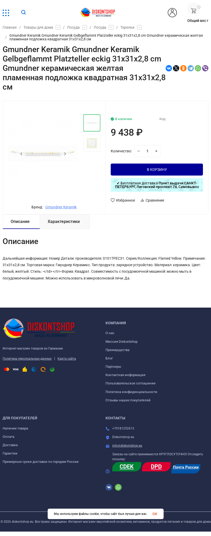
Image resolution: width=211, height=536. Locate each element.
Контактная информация (125, 375)
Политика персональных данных (27, 358)
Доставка (10, 445)
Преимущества (117, 350)
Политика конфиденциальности (131, 392)
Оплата (8, 437)
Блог (109, 358)
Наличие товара (15, 428)
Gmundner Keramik (61, 207)
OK (154, 514)
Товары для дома (38, 27)
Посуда (73, 27)
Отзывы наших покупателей (128, 400)
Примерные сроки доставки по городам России (41, 462)
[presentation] (21, 153)
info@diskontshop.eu (127, 445)
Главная (10, 27)
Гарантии (10, 453)
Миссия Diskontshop (122, 342)
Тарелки (127, 27)
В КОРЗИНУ (157, 169)
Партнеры (113, 367)
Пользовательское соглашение (131, 383)
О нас (110, 333)
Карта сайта (67, 358)
